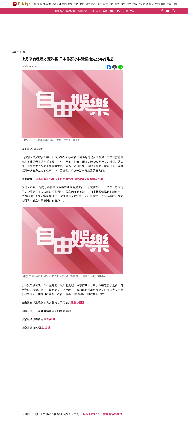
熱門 (42, 4)
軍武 (64, 4)
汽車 (123, 4)
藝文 (151, 4)
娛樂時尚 (82, 11)
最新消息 (59, 11)
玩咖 (157, 4)
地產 (169, 4)
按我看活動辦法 (112, 414)
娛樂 (117, 4)
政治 (48, 4)
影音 (105, 4)
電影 (118, 11)
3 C (140, 4)
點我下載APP (91, 414)
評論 (145, 4)
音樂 (125, 11)
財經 (111, 4)
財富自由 (56, 4)
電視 (112, 11)
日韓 (91, 11)
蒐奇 (99, 4)
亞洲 (98, 11)
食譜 (163, 4)
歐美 (105, 11)
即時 (36, 4)
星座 (132, 11)
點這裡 (51, 319)
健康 (82, 4)
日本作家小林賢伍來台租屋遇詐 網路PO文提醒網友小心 (69, 178)
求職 (175, 4)
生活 (76, 4)
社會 (70, 4)
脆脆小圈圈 (78, 302)
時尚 (129, 4)
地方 (93, 4)
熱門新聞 (71, 11)
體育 (135, 4)
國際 (88, 4)
